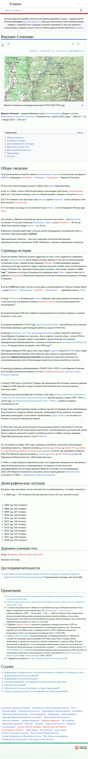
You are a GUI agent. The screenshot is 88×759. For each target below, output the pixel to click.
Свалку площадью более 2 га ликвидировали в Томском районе (35, 691)
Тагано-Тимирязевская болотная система (21, 736)
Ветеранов (13, 554)
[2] (26, 119)
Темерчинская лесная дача (14, 739)
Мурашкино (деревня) (12, 723)
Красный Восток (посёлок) (56, 717)
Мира (29, 554)
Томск (14, 290)
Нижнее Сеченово (47, 301)
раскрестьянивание (72, 653)
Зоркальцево (25, 290)
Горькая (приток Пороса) (54, 726)
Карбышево (52, 177)
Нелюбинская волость (29, 711)
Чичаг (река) (60, 730)
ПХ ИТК (61, 454)
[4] (15, 304)
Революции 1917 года (21, 333)
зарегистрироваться (33, 21)
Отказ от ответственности (57, 755)
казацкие (13, 259)
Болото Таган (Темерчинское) (45, 733)
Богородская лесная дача (41, 739)
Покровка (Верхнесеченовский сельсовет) (22, 717)
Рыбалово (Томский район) (15, 714)
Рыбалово (39, 177)
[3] (6, 272)
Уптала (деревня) (38, 714)
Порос (51, 186)
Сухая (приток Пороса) (12, 730)
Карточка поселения (14, 685)
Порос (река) (32, 730)
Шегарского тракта (49, 174)
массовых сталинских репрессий (31, 397)
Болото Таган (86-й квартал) (15, 733)
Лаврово (39, 290)
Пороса (57, 199)
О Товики (38, 755)
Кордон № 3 (70, 447)
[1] (82, 116)
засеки (21, 259)
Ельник (80, 194)
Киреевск (71, 723)
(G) (84, 50)
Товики (15, 4)
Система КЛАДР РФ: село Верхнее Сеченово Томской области (34, 682)
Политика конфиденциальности (16, 755)
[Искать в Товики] (44, 10)
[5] (51, 345)
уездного (54, 350)
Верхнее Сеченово (21, 708)
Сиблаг (69, 454)
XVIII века (13, 298)
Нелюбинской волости (54, 371)
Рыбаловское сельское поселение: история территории (31, 688)
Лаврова (48, 263)
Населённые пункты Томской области (50, 708)
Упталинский (20, 202)
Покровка (46, 451)
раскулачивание (13, 655)
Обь (82, 290)
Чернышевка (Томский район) (56, 711)
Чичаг (50, 207)
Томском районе (53, 113)
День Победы (59, 415)
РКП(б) (72, 350)
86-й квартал (68, 720)
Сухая (71, 191)
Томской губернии (10, 374)
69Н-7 (5, 177)
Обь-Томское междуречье (55, 736)
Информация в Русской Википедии (21, 678)
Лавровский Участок (28, 451)
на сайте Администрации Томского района (46, 658)
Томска (30, 225)
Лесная (22, 554)
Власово (46, 447)
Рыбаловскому (73, 471)
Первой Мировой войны (47, 324)
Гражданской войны (43, 333)
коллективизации (32, 655)
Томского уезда (73, 371)
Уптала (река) (46, 730)
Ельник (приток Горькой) (29, 726)
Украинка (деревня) (50, 720)
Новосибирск (65, 610)
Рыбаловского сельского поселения (18, 116)
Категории (6, 708)
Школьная (38, 554)
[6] (27, 539)
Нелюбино (27, 177)
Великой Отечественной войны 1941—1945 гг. (34, 400)
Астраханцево (8, 726)
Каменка (58, 447)
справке (79, 28)
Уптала (42, 199)
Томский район (9, 711)
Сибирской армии (21, 635)
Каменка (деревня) (30, 720)
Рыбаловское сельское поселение (38, 475)
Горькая (79, 191)
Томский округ (51, 610)
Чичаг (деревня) (68, 714)
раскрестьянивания (63, 394)
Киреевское (51, 290)
